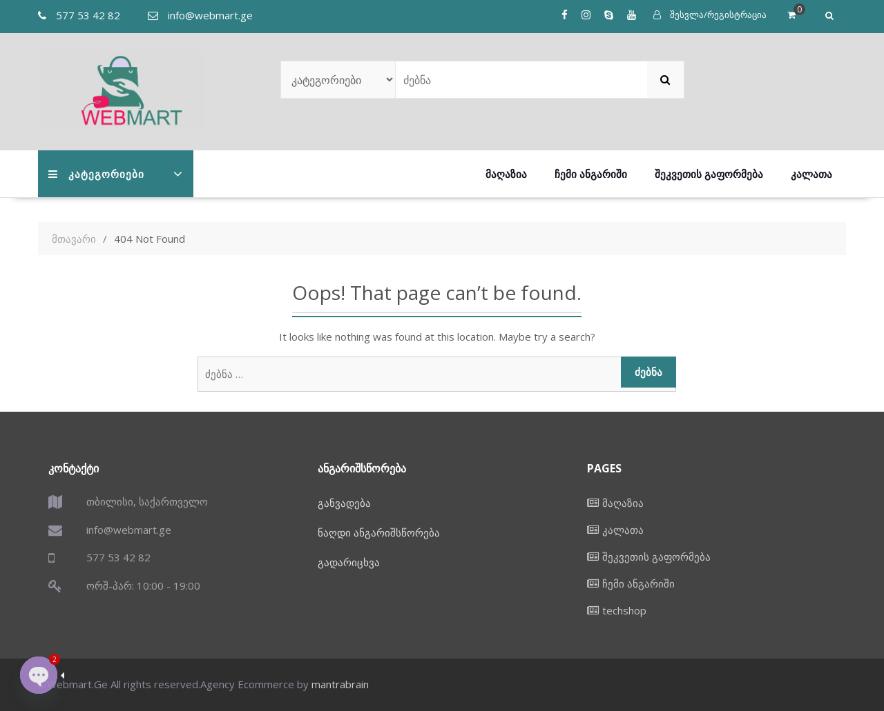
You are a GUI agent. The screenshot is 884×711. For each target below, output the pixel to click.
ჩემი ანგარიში (591, 174)
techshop (624, 610)
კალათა (811, 174)
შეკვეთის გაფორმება (709, 174)
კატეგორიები (96, 174)
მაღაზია (506, 174)
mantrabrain (340, 684)
